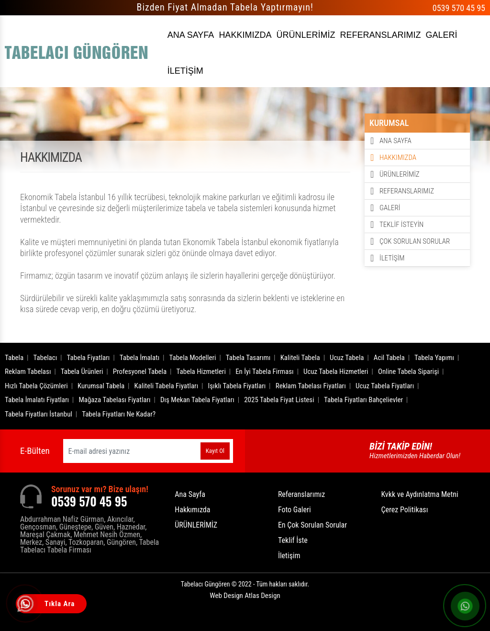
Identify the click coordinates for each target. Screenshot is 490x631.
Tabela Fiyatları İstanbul (38, 414)
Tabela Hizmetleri (201, 371)
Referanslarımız (301, 494)
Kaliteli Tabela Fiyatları (166, 386)
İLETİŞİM (185, 71)
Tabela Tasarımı (248, 357)
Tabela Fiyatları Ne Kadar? (119, 414)
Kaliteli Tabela (300, 357)
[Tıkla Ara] (26, 604)
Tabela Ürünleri (82, 371)
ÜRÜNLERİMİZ (305, 35)
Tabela (14, 357)
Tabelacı (45, 357)
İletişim (289, 555)
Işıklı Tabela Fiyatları (237, 386)
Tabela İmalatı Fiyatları (37, 399)
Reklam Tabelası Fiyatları (311, 386)
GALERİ (441, 35)
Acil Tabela (389, 357)
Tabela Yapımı (434, 357)
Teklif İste (293, 540)
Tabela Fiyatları (88, 357)
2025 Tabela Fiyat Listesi (279, 399)
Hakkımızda (192, 509)
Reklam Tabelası (28, 371)
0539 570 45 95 (459, 8)
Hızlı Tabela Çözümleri (36, 386)
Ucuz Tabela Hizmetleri (335, 371)
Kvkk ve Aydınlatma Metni (419, 494)
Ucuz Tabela (347, 357)
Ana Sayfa (190, 494)
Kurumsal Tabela (101, 386)
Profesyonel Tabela (140, 371)
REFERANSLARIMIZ (380, 35)
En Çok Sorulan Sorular (312, 525)
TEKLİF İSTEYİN (401, 224)
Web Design (245, 595)
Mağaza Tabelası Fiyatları (114, 399)
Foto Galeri (294, 509)
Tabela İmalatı (140, 357)
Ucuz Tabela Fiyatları (385, 386)
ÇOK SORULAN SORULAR (414, 241)
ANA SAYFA (190, 35)
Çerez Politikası (404, 509)
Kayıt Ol (215, 450)
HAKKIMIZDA (245, 35)
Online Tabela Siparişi (408, 371)
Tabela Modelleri (192, 357)
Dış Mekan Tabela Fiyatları (197, 399)
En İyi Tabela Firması (264, 371)
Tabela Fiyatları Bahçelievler (363, 399)
